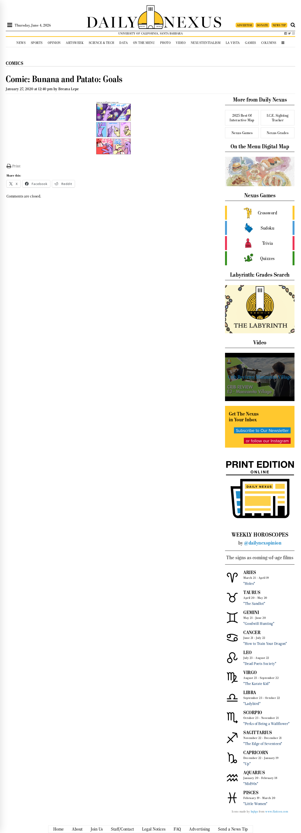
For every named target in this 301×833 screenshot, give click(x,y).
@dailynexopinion (262, 543)
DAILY (112, 21)
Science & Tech (101, 43)
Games (250, 43)
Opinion (54, 43)
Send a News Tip (233, 829)
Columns (268, 43)
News (21, 43)
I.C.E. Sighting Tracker (278, 117)
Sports (37, 43)
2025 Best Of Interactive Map (242, 117)
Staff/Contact (122, 829)
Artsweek (74, 43)
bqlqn (254, 811)
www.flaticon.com (276, 811)
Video (181, 43)
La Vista (233, 43)
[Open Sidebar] (10, 25)
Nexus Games (242, 132)
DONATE (262, 25)
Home (58, 829)
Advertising (199, 829)
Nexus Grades (277, 132)
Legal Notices (154, 829)
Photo (165, 43)
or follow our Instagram (267, 441)
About (77, 829)
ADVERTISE (245, 25)
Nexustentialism (206, 43)
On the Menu (144, 43)
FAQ (177, 829)
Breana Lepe (68, 89)
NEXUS (193, 21)
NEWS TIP (279, 25)
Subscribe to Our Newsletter (262, 430)
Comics (14, 63)
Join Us (97, 829)
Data (123, 43)
